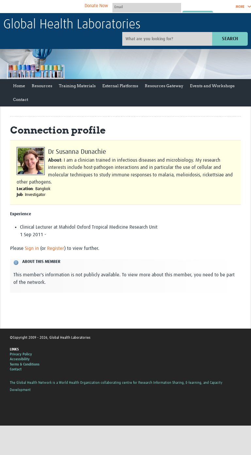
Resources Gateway (164, 85)
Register (55, 248)
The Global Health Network (52, 6)
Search (230, 38)
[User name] (146, 7)
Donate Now (96, 6)
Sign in (32, 248)
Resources (42, 85)
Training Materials (77, 85)
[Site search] (168, 39)
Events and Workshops (212, 85)
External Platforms (120, 85)
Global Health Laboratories (72, 24)
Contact (20, 99)
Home (19, 85)
